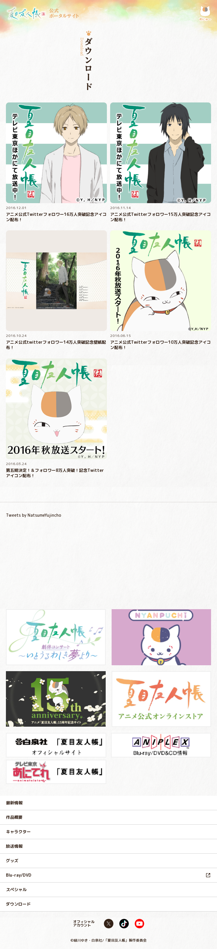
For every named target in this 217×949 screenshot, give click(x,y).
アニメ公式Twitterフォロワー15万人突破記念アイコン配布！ (160, 217)
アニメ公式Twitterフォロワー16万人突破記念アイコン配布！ (56, 217)
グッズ (12, 860)
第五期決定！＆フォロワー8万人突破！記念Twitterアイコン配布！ (55, 473)
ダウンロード (18, 904)
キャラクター (18, 831)
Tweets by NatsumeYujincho (33, 515)
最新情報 (14, 802)
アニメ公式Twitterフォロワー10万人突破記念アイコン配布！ (160, 345)
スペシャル (16, 889)
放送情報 (14, 846)
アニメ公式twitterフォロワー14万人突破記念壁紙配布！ (56, 345)
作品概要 (14, 817)
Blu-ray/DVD (18, 875)
